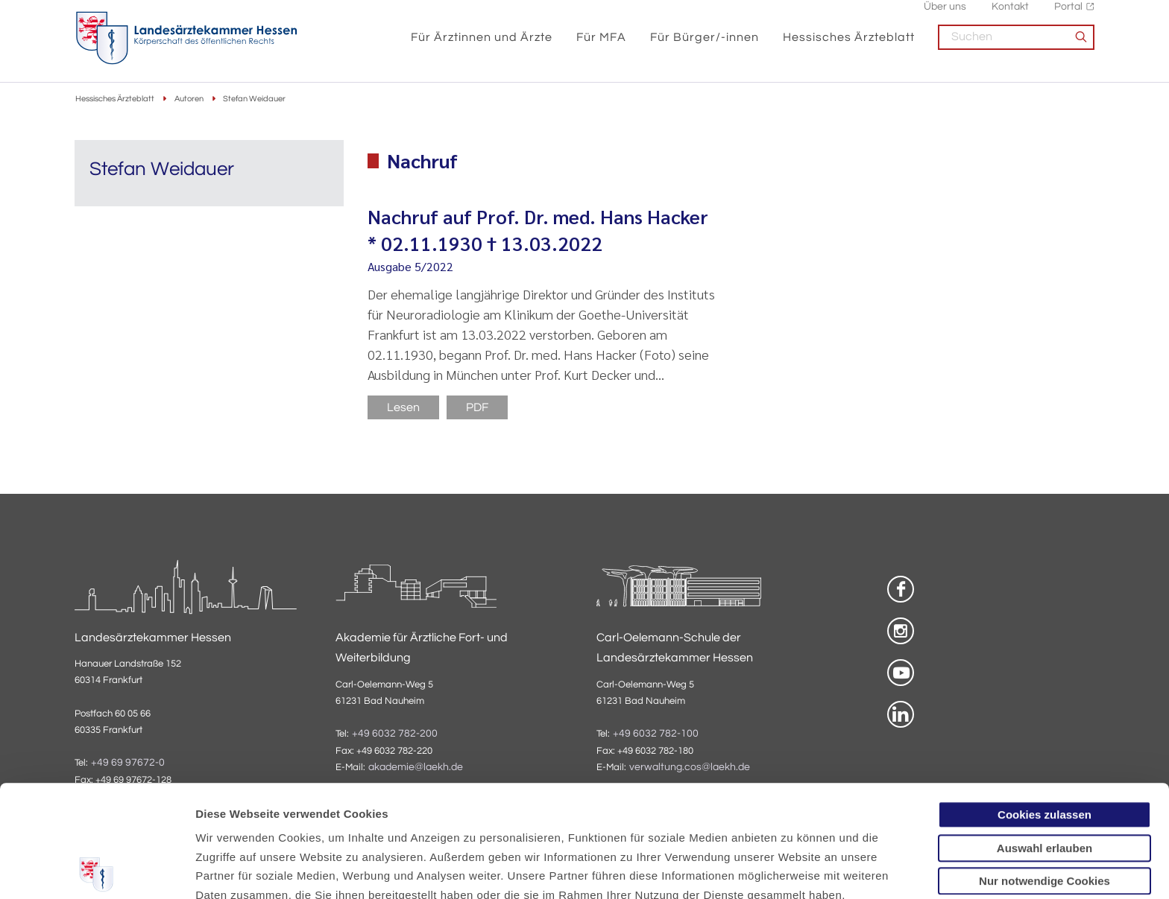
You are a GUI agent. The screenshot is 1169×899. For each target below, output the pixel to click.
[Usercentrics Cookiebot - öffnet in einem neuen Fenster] (96, 870)
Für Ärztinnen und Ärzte (481, 46)
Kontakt (1010, 15)
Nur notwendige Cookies (1044, 769)
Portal (1068, 15)
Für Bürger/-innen (704, 46)
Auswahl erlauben (1044, 736)
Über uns (945, 15)
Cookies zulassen (1044, 702)
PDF (477, 407)
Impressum (310, 821)
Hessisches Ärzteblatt (849, 46)
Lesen (403, 407)
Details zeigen (793, 869)
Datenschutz (231, 821)
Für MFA (601, 46)
